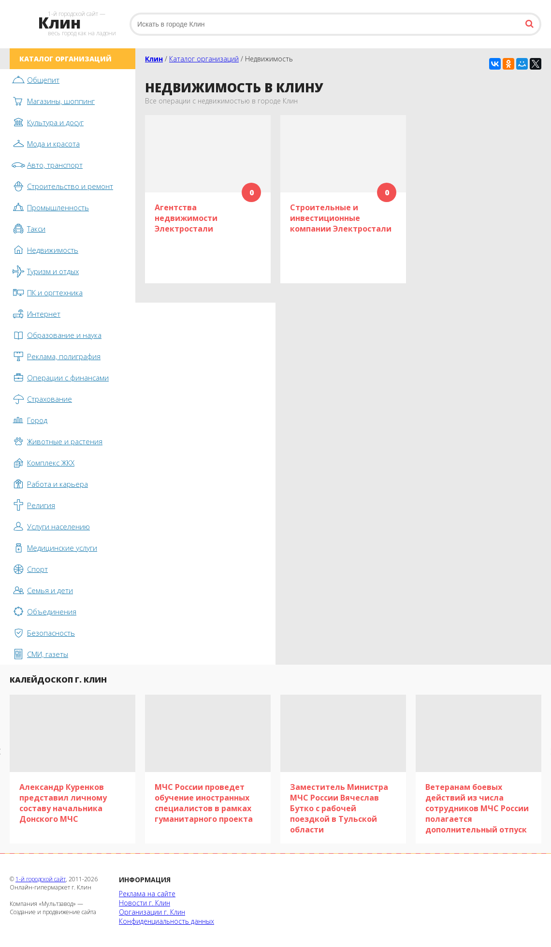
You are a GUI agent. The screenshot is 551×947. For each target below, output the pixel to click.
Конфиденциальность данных (166, 921)
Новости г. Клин (144, 902)
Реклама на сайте (147, 893)
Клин (154, 58)
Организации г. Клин (152, 912)
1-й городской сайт (40, 879)
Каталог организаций (204, 58)
